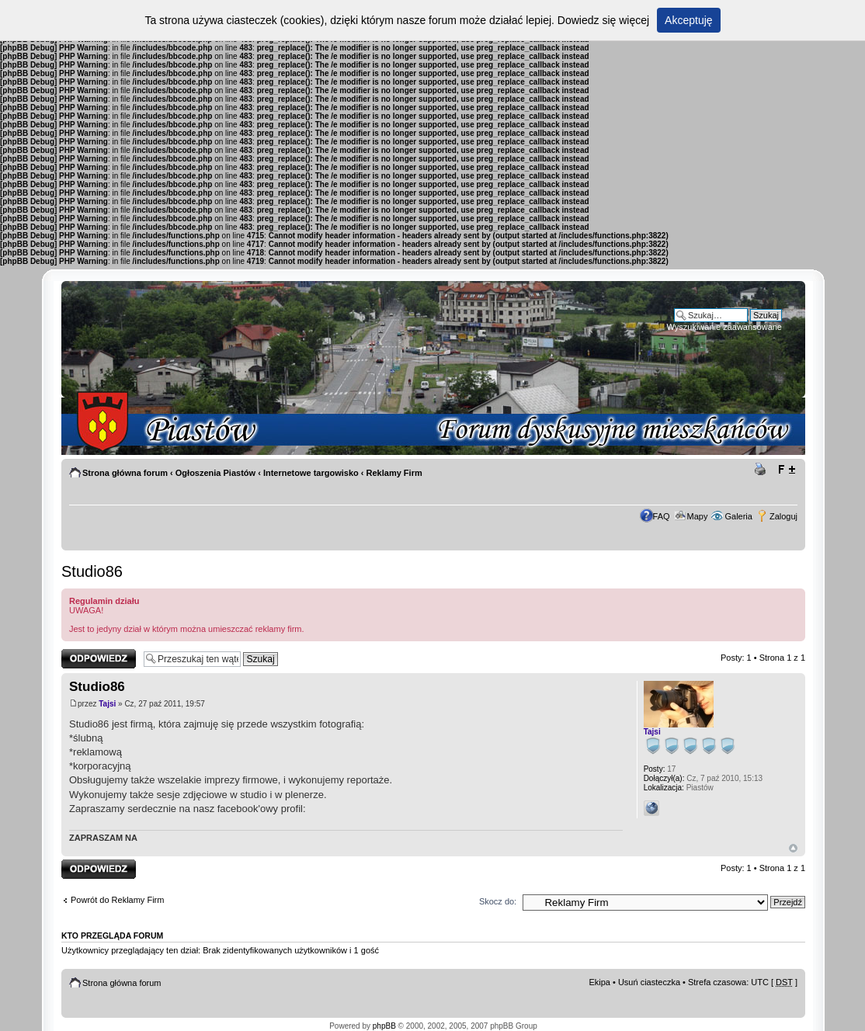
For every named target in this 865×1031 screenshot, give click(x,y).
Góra (793, 848)
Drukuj (762, 470)
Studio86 (92, 571)
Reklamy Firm (394, 472)
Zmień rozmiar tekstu (786, 470)
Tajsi (107, 703)
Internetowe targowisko (311, 472)
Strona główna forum (125, 472)
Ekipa (599, 982)
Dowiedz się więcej (603, 20)
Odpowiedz (98, 658)
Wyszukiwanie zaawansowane (724, 327)
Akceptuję (688, 20)
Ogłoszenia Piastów (215, 472)
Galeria (738, 516)
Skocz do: (497, 901)
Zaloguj (783, 516)
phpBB (384, 1026)
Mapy (697, 516)
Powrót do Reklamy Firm (117, 899)
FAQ (661, 516)
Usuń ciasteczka (649, 982)
